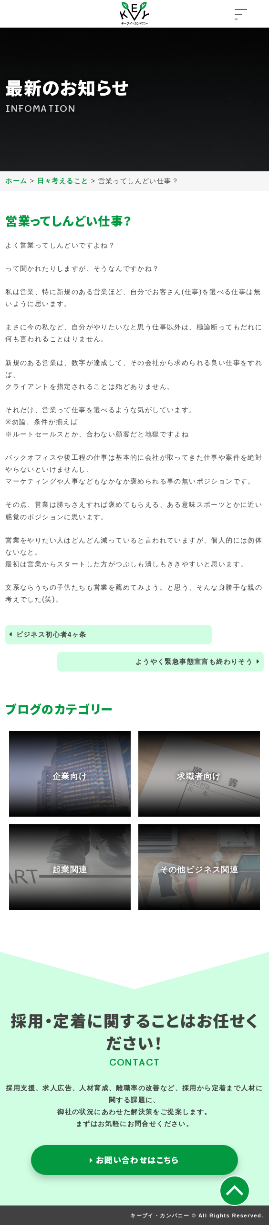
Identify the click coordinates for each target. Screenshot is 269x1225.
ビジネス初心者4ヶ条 (51, 634)
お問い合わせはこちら (134, 1160)
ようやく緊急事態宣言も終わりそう (194, 661)
